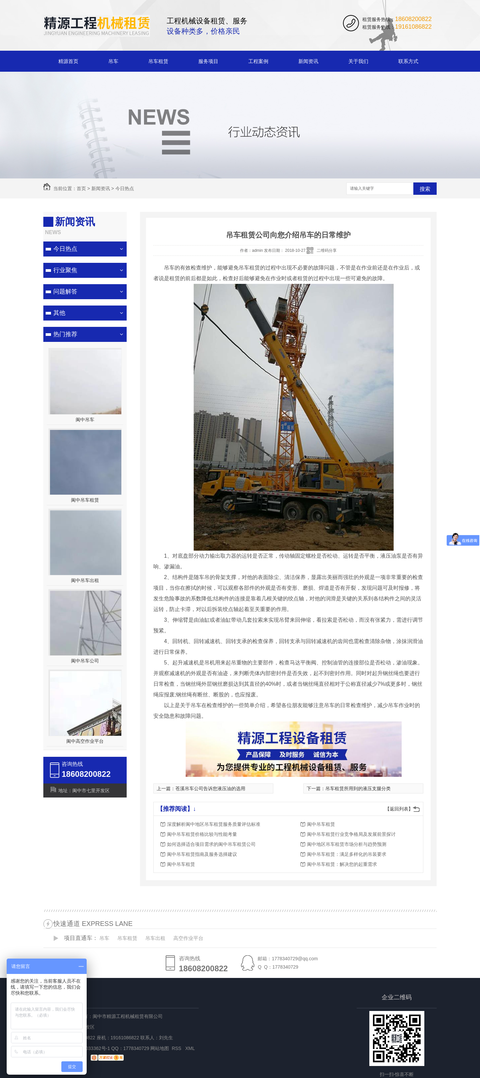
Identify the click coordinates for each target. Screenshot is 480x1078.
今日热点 (124, 188)
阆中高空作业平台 (85, 741)
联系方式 (408, 61)
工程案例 (258, 61)
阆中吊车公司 (85, 660)
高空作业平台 (188, 938)
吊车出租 (155, 938)
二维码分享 (327, 250)
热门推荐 (65, 334)
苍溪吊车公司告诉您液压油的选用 (210, 788)
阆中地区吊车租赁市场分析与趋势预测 (346, 844)
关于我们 (358, 61)
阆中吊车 (85, 419)
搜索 (425, 189)
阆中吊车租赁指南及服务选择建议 (202, 854)
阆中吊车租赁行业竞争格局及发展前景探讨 (351, 834)
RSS (177, 1048)
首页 (81, 188)
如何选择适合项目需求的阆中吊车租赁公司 (211, 844)
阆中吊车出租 (85, 580)
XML (190, 1048)
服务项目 (208, 61)
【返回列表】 (399, 809)
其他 (59, 313)
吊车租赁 (158, 61)
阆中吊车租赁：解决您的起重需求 (342, 864)
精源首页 (68, 61)
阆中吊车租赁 (85, 500)
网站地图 (159, 1048)
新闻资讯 (308, 61)
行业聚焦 (65, 270)
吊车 (113, 61)
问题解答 (65, 291)
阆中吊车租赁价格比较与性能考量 (202, 834)
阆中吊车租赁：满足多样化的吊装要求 (346, 854)
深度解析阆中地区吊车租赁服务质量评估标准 (213, 824)
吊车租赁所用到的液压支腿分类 (358, 788)
